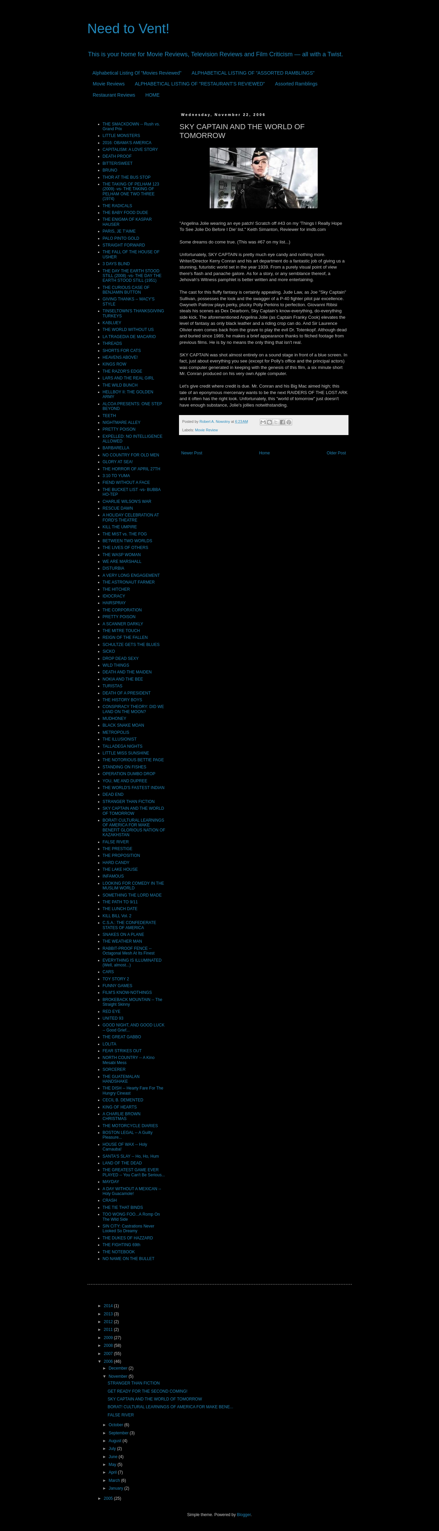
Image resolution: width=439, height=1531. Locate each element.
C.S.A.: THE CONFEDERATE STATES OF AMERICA (129, 925)
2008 (109, 1345)
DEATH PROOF (117, 156)
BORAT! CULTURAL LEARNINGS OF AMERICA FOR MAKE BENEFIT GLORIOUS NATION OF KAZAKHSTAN (134, 827)
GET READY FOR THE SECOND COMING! (147, 1391)
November (118, 1376)
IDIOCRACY (114, 596)
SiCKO (109, 651)
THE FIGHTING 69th (121, 1244)
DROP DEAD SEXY (121, 658)
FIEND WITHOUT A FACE (126, 482)
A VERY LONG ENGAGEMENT (131, 575)
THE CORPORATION (122, 610)
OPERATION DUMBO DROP (129, 773)
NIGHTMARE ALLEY (122, 422)
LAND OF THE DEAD (122, 1163)
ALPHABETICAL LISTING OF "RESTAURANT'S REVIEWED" (200, 83)
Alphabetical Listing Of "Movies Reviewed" (137, 73)
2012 (109, 1321)
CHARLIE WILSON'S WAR (127, 501)
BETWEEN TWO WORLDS (127, 540)
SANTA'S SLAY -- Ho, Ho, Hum (131, 1156)
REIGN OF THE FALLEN (125, 637)
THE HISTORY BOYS (122, 700)
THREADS (112, 343)
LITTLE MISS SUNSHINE (126, 753)
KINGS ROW (114, 364)
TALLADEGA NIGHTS (123, 746)
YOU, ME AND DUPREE (125, 781)
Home (264, 453)
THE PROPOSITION (121, 855)
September (118, 1433)
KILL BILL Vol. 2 (117, 916)
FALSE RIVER (116, 842)
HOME (152, 95)
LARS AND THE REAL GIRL (128, 378)
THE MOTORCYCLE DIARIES (130, 1125)
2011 (109, 1329)
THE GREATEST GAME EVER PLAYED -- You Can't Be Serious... (134, 1172)
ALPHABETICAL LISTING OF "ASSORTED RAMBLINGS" (253, 73)
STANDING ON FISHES (124, 767)
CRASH (110, 1200)
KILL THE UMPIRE (120, 527)
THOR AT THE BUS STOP (127, 177)
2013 (109, 1314)
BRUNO (110, 170)
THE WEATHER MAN (122, 941)
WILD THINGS (116, 665)
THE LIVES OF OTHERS (125, 547)
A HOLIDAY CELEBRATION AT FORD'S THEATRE (131, 517)
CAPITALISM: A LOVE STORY (130, 149)
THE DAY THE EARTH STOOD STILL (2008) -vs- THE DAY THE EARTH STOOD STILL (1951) (132, 276)
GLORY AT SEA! (118, 461)
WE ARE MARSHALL (122, 561)
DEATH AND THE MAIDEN (127, 672)
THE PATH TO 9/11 (120, 902)
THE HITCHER (116, 589)
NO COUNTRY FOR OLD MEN (131, 455)
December (118, 1368)
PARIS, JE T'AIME (119, 231)
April (113, 1472)
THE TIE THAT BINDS (123, 1207)
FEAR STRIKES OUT (122, 1050)
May (112, 1464)
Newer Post (191, 453)
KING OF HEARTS (120, 1107)
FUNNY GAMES (118, 985)
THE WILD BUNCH (120, 385)
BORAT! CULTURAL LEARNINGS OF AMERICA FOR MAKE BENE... (170, 1407)
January (116, 1488)
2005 (109, 1498)
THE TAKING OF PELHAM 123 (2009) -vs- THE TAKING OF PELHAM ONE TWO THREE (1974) (131, 191)
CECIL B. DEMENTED (123, 1100)
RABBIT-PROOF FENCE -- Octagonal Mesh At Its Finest (129, 951)
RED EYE (112, 1011)
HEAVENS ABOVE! (120, 357)
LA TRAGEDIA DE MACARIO (129, 336)
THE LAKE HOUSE (120, 869)
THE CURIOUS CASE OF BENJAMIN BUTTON (126, 290)
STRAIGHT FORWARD (124, 245)
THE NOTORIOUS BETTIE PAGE (133, 760)
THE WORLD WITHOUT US (128, 329)
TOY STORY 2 (116, 979)
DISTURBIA (113, 568)
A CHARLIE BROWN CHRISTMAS (122, 1116)
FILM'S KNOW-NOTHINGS (127, 992)
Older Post (336, 453)
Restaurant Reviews (114, 95)
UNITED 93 (113, 1018)
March (114, 1480)
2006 (109, 1361)
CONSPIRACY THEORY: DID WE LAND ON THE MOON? (133, 709)
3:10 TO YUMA (116, 475)
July (112, 1448)
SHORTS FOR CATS (122, 350)
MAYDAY (111, 1181)
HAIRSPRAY (114, 603)
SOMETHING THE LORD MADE (132, 895)
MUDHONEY (114, 718)
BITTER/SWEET (118, 163)
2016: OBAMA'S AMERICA (127, 142)
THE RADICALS (117, 205)
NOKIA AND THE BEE (123, 679)
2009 (109, 1337)
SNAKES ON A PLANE (123, 934)
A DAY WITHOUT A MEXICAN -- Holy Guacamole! (132, 1191)
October (116, 1424)
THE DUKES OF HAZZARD (128, 1238)
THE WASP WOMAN (122, 554)
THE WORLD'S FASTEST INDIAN (134, 787)
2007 (109, 1353)
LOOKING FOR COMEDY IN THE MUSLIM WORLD (133, 885)
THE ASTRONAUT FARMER (129, 582)
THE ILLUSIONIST (120, 739)
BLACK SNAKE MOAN (123, 725)
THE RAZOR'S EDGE (122, 371)
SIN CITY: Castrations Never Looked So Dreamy (129, 1228)
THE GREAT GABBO (122, 1037)
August (115, 1440)
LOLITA (109, 1044)
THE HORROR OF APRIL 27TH (131, 469)
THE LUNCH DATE (120, 908)
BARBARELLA (116, 448)
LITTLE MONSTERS (121, 135)
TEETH (109, 415)
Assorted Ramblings (296, 83)
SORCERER (114, 1069)
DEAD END (113, 794)
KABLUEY (112, 322)
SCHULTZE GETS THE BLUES (131, 644)
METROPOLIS (116, 732)
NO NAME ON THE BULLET (129, 1258)
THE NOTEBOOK (119, 1252)
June (113, 1456)
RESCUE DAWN (118, 508)
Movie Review (206, 430)
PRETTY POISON (119, 429)
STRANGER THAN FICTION (129, 801)
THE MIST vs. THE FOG (125, 534)
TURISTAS (112, 686)
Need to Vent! (128, 28)
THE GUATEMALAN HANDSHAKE (121, 1079)
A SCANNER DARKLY (123, 624)
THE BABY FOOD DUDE (125, 212)
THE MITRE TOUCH (121, 630)
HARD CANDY (116, 862)
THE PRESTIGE (118, 848)
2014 (109, 1305)
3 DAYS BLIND (116, 263)
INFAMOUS (113, 876)
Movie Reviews (109, 83)
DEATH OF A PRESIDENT (127, 693)
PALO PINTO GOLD (121, 238)
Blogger (244, 1514)
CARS (108, 971)
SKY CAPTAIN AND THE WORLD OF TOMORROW (133, 811)
